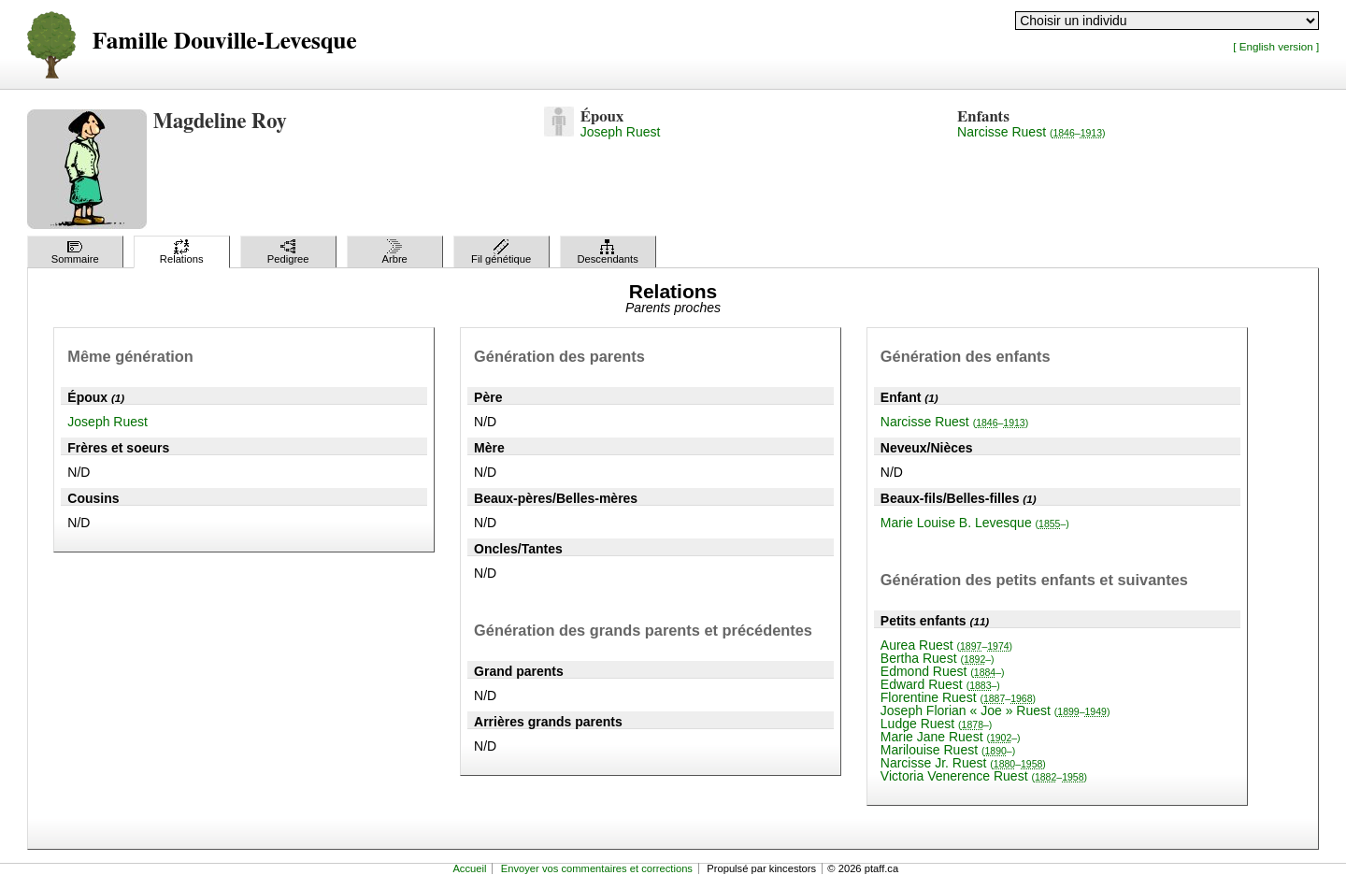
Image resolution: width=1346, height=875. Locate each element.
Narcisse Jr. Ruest (963, 762)
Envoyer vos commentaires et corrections (597, 868)
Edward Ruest (940, 684)
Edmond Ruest (943, 671)
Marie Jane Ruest (951, 736)
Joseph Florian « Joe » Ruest (995, 710)
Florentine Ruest (958, 697)
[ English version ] (1276, 46)
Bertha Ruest (938, 658)
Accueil (469, 868)
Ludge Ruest (937, 723)
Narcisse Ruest (1031, 131)
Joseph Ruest (620, 131)
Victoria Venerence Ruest (984, 775)
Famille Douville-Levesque (225, 41)
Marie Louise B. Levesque (975, 522)
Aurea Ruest (946, 645)
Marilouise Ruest (948, 749)
